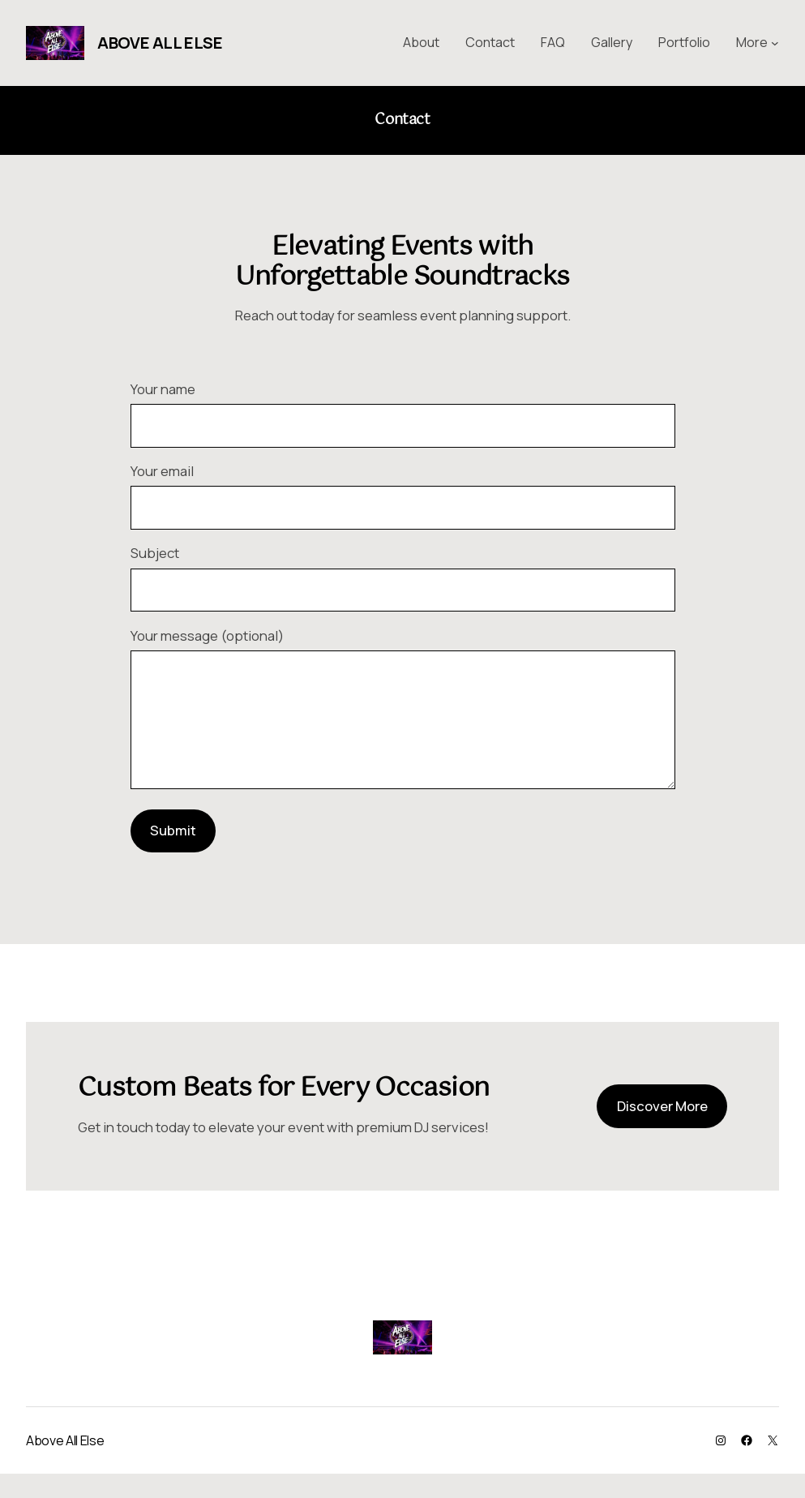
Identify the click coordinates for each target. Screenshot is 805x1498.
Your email (403, 495)
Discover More (662, 1130)
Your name (403, 413)
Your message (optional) (403, 723)
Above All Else (159, 43)
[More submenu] (775, 43)
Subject (403, 577)
